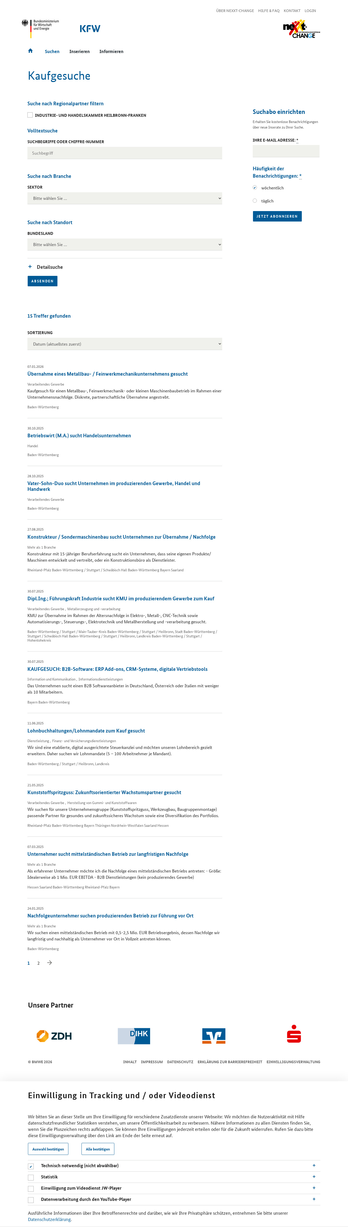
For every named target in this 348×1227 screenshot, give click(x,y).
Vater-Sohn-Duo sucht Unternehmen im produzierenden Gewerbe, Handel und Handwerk (113, 486)
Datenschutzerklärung (49, 1219)
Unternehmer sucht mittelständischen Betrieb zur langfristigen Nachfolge (107, 854)
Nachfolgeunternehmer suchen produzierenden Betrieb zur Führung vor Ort (110, 915)
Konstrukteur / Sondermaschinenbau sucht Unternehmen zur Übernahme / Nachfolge (121, 536)
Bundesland (40, 233)
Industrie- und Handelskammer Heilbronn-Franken (90, 115)
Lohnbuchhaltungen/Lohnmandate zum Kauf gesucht (86, 730)
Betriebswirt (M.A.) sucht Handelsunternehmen (79, 435)
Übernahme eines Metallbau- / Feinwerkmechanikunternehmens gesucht (107, 373)
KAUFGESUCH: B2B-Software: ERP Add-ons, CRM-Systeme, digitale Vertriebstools (117, 669)
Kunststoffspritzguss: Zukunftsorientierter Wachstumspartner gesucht (104, 792)
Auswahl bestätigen (48, 1149)
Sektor (35, 187)
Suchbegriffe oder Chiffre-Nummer (65, 141)
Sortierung (39, 332)
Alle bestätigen (98, 1149)
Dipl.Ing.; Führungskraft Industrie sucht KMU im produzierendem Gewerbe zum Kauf (120, 598)
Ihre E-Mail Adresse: (275, 140)
